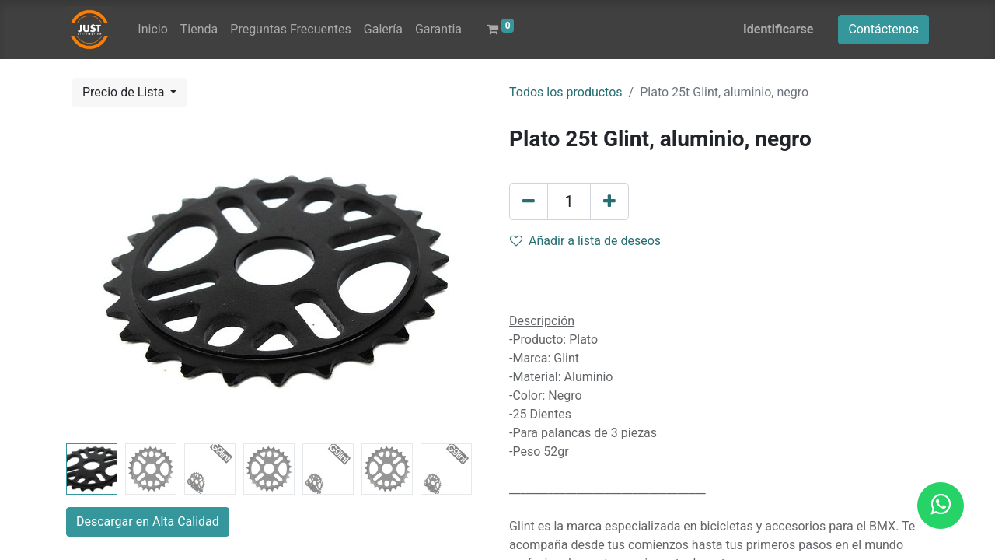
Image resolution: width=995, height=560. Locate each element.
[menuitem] (152, 29)
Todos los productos (566, 92)
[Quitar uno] (528, 201)
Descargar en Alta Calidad (147, 521)
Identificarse (778, 29)
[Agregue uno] (609, 201)
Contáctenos (883, 29)
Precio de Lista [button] (124, 92)
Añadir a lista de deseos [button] (585, 240)
